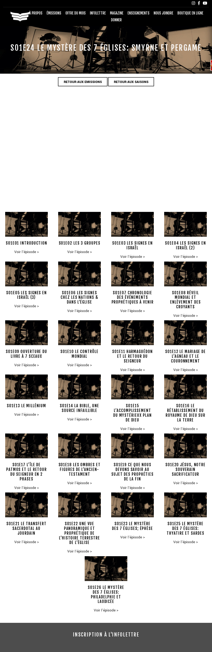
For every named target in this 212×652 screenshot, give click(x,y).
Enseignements (138, 13)
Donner (116, 20)
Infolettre (98, 13)
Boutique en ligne (190, 13)
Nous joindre (163, 13)
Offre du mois (75, 13)
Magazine (116, 13)
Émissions (54, 13)
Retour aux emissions (83, 82)
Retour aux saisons (131, 82)
